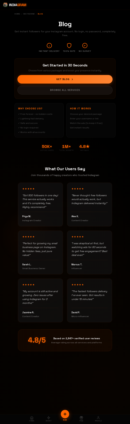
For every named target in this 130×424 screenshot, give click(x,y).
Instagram (29, 14)
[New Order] (65, 414)
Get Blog (65, 79)
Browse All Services (65, 90)
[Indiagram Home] (14, 4)
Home (17, 14)
